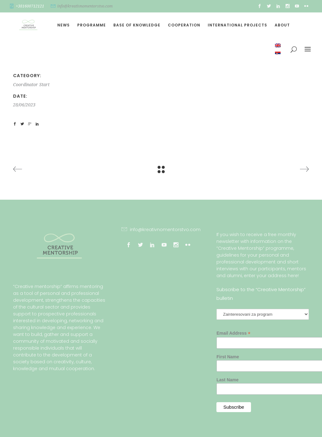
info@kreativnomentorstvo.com (85, 6)
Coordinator (25, 84)
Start (44, 84)
